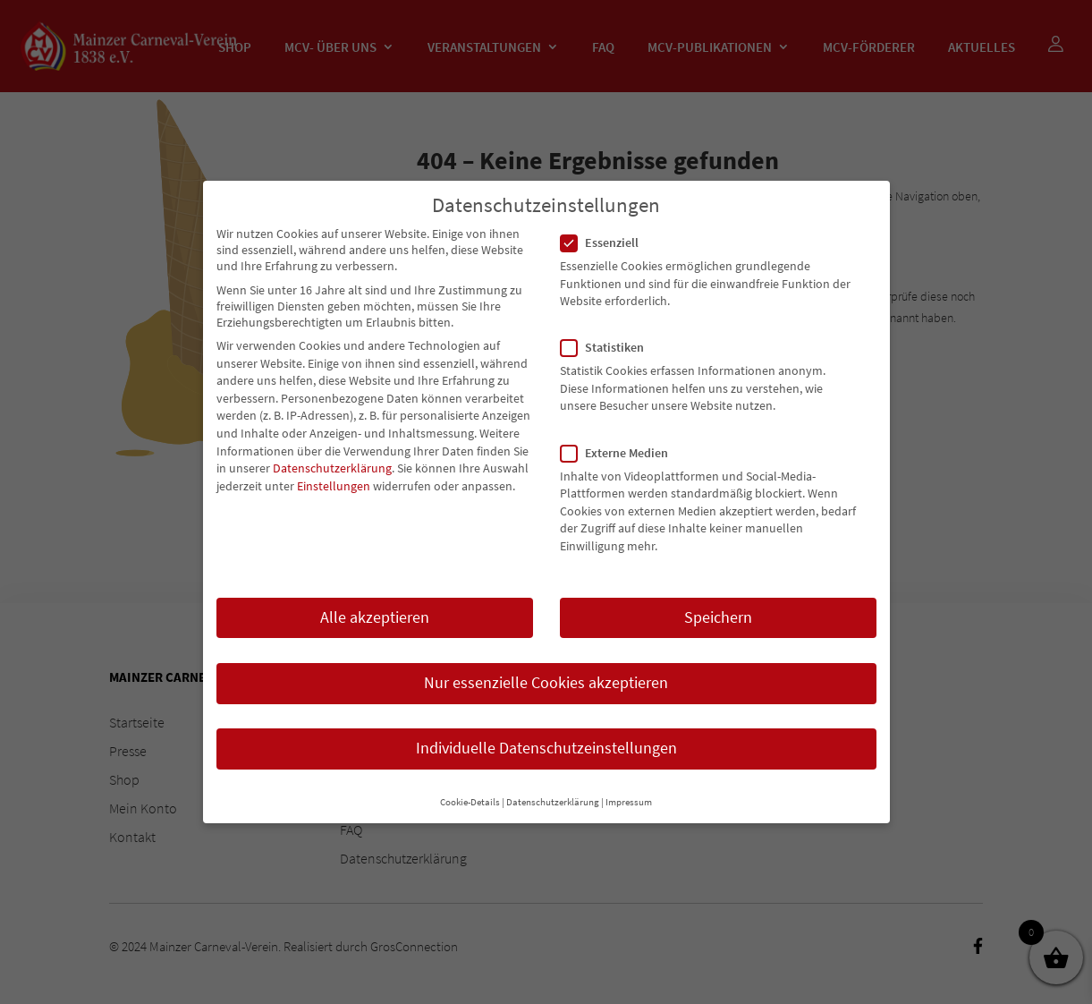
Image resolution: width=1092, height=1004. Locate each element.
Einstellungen (333, 470)
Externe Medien (621, 437)
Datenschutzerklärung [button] (552, 787)
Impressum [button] (628, 787)
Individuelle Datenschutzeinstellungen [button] (546, 732)
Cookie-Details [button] (470, 787)
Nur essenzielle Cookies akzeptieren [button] (546, 666)
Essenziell (607, 226)
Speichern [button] (718, 601)
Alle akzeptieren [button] (374, 601)
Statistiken (609, 332)
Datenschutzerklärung (332, 453)
